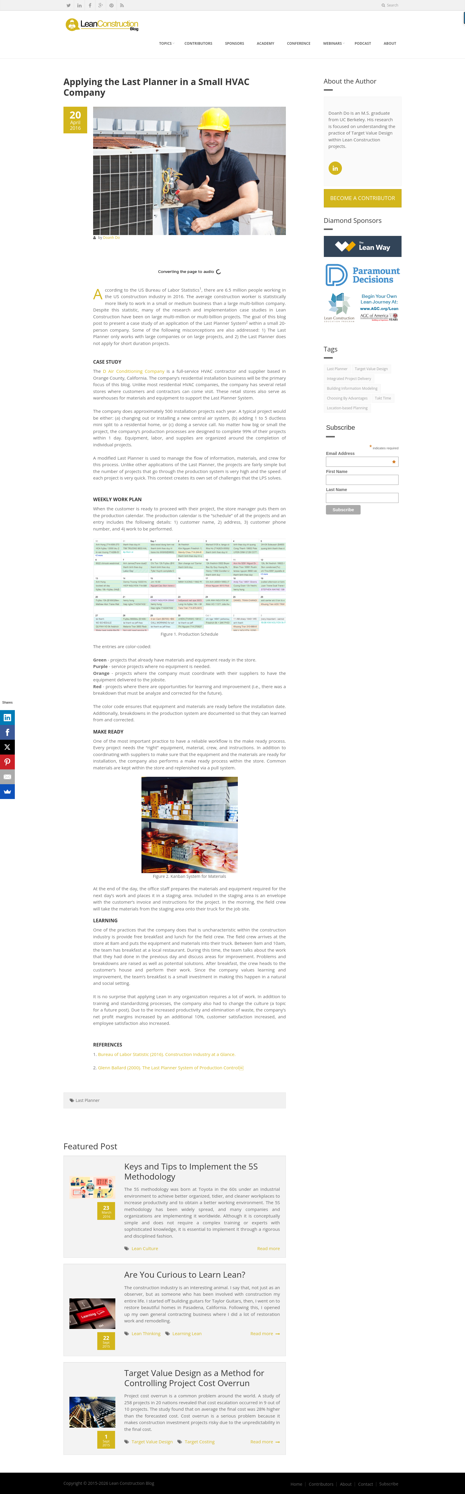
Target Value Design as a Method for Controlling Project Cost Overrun (194, 1377)
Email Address (360, 453)
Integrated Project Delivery (349, 378)
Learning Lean (187, 1333)
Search (390, 5)
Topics (165, 43)
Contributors (198, 43)
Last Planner (88, 1100)
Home (296, 1484)
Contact (365, 1484)
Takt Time (383, 398)
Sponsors (234, 43)
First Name (336, 471)
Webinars (332, 43)
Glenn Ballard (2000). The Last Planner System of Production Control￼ (170, 1067)
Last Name (336, 489)
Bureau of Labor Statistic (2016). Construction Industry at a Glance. (166, 1054)
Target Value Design (153, 1442)
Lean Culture (145, 1248)
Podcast (363, 43)
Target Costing (200, 1442)
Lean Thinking (147, 1333)
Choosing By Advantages (347, 398)
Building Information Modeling (352, 388)
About (390, 43)
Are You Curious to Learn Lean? (184, 1274)
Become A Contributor (362, 198)
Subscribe (388, 1484)
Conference (298, 43)
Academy (265, 43)
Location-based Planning (347, 407)
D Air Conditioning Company (133, 371)
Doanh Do (111, 237)
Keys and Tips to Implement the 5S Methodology (191, 1171)
